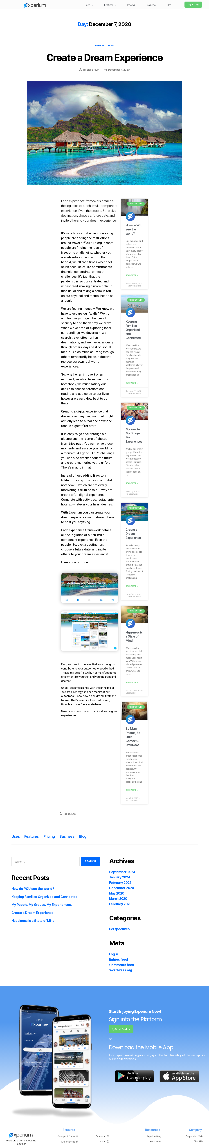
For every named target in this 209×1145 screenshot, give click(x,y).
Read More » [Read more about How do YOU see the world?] (132, 275)
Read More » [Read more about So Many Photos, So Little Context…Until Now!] (132, 791)
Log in (114, 955)
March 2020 (118, 899)
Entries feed (118, 960)
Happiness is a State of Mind (134, 637)
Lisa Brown (93, 69)
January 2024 (120, 878)
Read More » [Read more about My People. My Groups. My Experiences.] (132, 484)
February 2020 (120, 905)
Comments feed (121, 966)
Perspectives (104, 45)
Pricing (129, 4)
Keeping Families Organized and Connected (133, 330)
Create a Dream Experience (104, 57)
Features (107, 4)
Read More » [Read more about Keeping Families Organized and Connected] (132, 383)
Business (149, 4)
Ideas (67, 814)
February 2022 (120, 883)
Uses (85, 4)
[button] (85, 5)
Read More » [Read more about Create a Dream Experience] (132, 587)
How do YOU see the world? (134, 229)
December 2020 (122, 889)
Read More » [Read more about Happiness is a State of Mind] (132, 683)
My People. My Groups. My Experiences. (42, 905)
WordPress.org (121, 971)
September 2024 (122, 873)
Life (73, 814)
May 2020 (117, 894)
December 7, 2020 (119, 69)
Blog (168, 4)
